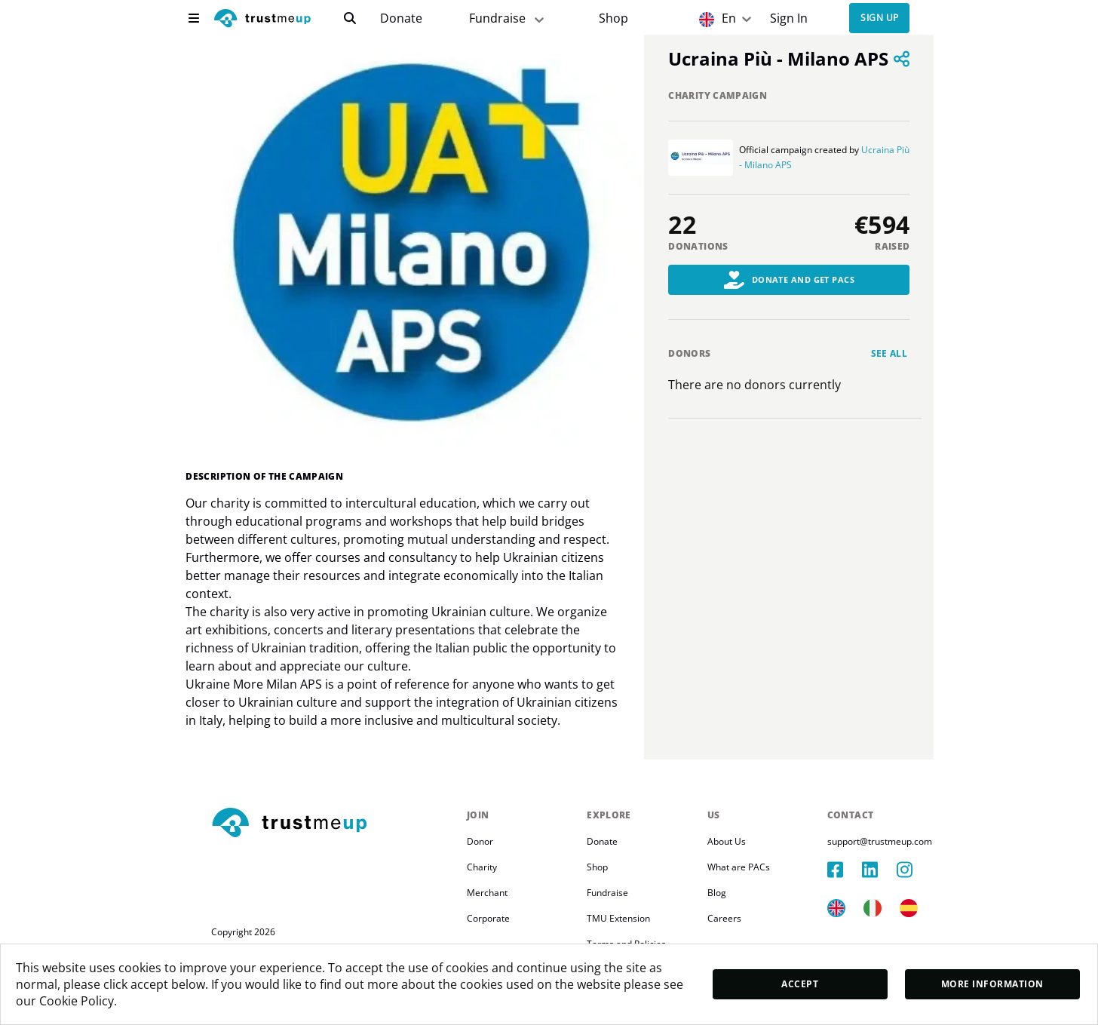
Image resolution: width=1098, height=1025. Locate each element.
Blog (716, 892)
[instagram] (914, 870)
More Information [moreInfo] (992, 983)
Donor (480, 841)
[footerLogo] (333, 823)
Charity (482, 867)
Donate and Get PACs (789, 280)
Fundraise (607, 892)
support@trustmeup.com (879, 841)
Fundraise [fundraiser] (508, 18)
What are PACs (738, 867)
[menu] (194, 18)
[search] (350, 18)
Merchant (487, 892)
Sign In (789, 18)
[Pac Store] (613, 18)
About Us (726, 841)
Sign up (879, 18)
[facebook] (844, 870)
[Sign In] (789, 18)
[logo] (262, 20)
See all (889, 353)
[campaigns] (401, 18)
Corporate (488, 918)
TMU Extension (618, 918)
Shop (613, 18)
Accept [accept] (799, 983)
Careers (724, 918)
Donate (401, 18)
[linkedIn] (879, 870)
